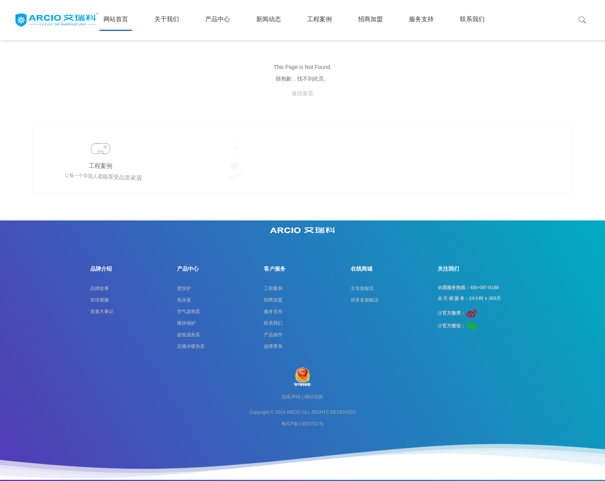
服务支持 (421, 19)
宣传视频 (99, 300)
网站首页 (115, 19)
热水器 (184, 300)
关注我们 (448, 269)
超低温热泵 (188, 334)
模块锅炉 (186, 323)
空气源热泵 (188, 311)
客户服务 (275, 269)
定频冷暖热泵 (191, 346)
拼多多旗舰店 (365, 300)
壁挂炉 (184, 288)
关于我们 (166, 19)
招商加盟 (370, 19)
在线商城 (361, 269)
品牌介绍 (101, 269)
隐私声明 (291, 397)
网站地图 (313, 397)
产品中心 (217, 19)
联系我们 (472, 19)
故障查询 (273, 346)
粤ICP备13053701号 (302, 424)
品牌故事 (99, 288)
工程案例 (319, 19)
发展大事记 (101, 311)
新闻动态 (268, 19)
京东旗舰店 (362, 288)
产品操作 (273, 334)
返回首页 (302, 105)
